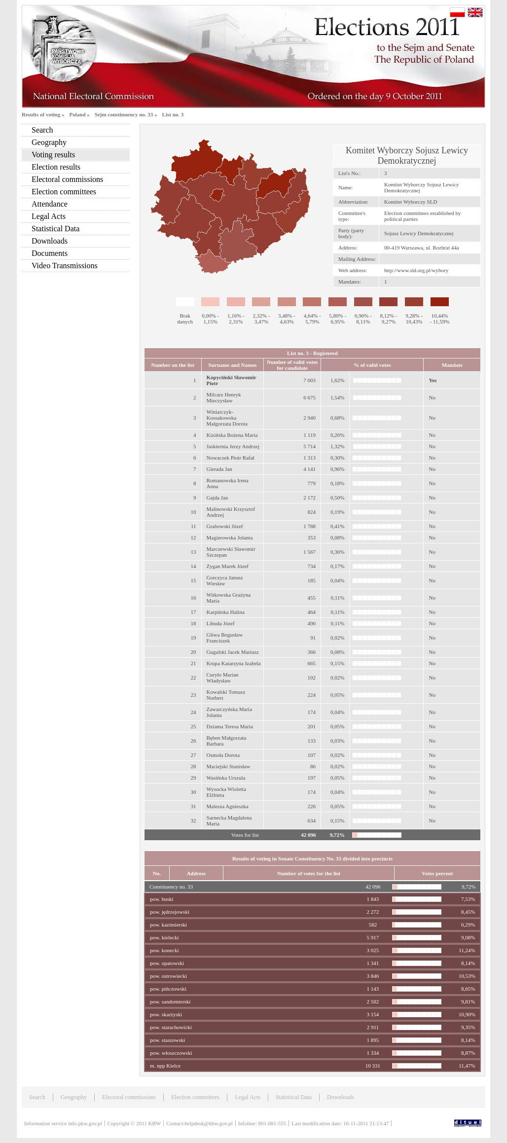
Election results (56, 167)
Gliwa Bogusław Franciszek (225, 637)
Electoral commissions (67, 179)
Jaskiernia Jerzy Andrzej (233, 446)
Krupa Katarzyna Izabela (234, 663)
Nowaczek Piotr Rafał (230, 458)
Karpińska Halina (226, 612)
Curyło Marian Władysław (223, 677)
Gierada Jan (219, 469)
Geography (49, 142)
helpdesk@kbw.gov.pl (209, 1123)
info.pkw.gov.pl (85, 1123)
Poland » (79, 114)
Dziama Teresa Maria (230, 726)
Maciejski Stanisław (229, 766)
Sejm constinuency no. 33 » (126, 114)
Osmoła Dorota (223, 755)
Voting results (53, 154)
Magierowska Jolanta (230, 537)
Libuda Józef (221, 623)
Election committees (64, 191)
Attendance (50, 204)
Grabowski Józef (225, 526)
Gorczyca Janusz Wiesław (225, 580)
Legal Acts (49, 216)
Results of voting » (43, 114)
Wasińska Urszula (226, 778)
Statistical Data (55, 228)
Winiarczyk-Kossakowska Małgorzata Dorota (227, 418)
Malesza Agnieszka (228, 806)
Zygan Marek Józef (228, 566)
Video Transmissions (65, 265)
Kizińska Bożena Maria (232, 435)
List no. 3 (173, 114)
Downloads (50, 241)
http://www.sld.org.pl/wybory (416, 270)
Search (42, 130)
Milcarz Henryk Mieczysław (224, 397)
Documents (50, 253)
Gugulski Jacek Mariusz (233, 652)
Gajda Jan (217, 497)
